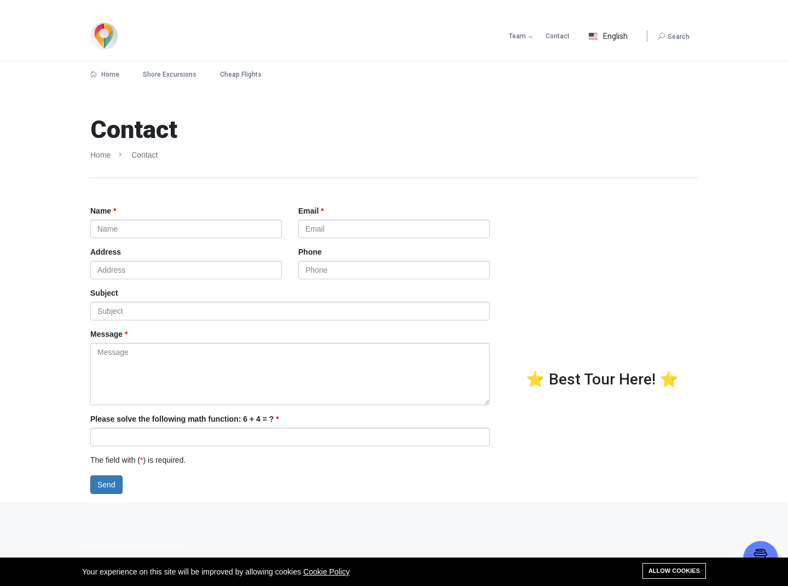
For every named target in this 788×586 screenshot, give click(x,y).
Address (105, 252)
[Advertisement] (602, 293)
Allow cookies (674, 570)
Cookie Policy (326, 571)
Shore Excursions (169, 74)
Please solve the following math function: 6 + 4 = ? (182, 419)
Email (308, 210)
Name (100, 210)
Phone (310, 252)
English (608, 36)
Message (106, 334)
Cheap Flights (241, 74)
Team (517, 36)
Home (104, 74)
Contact (558, 36)
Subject (104, 293)
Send (106, 484)
